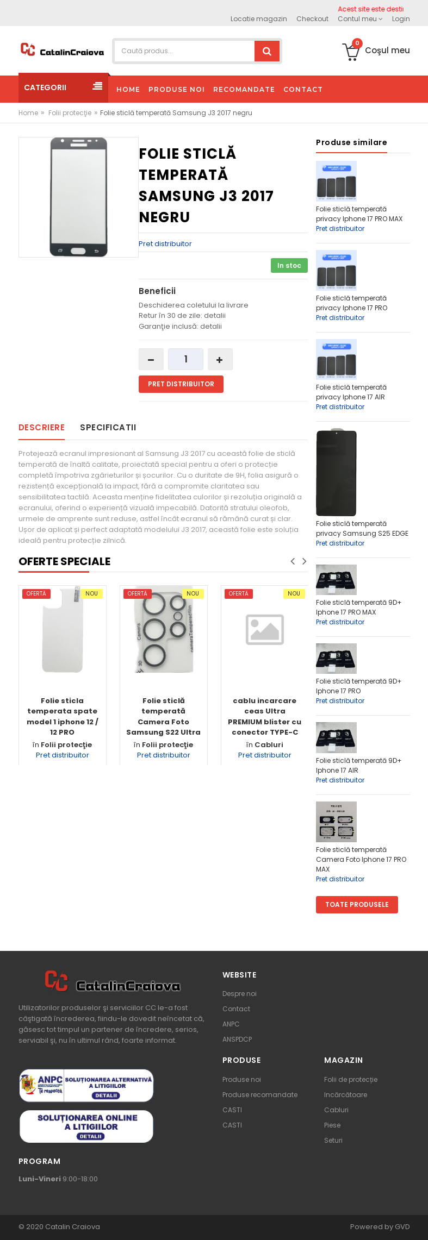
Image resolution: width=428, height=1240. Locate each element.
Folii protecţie (69, 112)
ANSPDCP (237, 1039)
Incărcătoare (345, 1094)
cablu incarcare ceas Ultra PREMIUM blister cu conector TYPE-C (264, 717)
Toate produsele (357, 904)
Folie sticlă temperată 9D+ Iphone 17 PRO (359, 686)
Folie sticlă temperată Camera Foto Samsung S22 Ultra (163, 717)
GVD (402, 1227)
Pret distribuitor (165, 244)
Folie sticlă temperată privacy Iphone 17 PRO (351, 302)
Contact (236, 1008)
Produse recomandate (259, 1094)
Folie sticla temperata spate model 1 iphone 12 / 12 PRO (62, 717)
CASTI (232, 1109)
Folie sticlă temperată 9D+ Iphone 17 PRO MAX (359, 607)
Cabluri (269, 745)
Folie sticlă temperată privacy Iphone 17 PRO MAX (359, 213)
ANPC (231, 1024)
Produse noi (241, 1079)
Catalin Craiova (72, 1227)
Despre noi (239, 993)
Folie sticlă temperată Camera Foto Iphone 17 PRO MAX (361, 859)
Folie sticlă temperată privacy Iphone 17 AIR (351, 392)
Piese (332, 1125)
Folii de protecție (350, 1079)
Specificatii (108, 427)
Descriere (41, 427)
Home (28, 112)
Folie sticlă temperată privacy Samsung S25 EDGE (362, 528)
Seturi (333, 1140)
